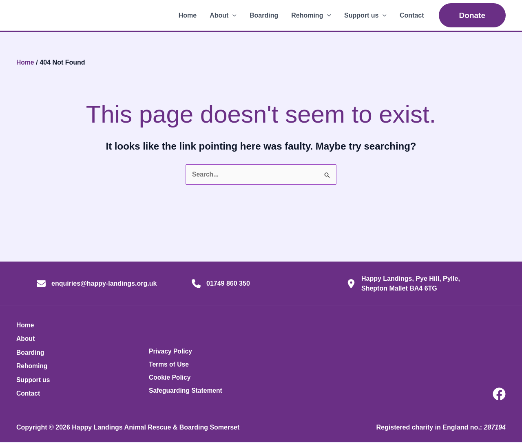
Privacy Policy (171, 352)
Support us (365, 15)
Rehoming (311, 15)
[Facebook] (499, 395)
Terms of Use (169, 365)
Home (188, 15)
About (223, 15)
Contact (412, 15)
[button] (232, 15)
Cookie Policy (170, 378)
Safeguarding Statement (186, 391)
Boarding (264, 15)
